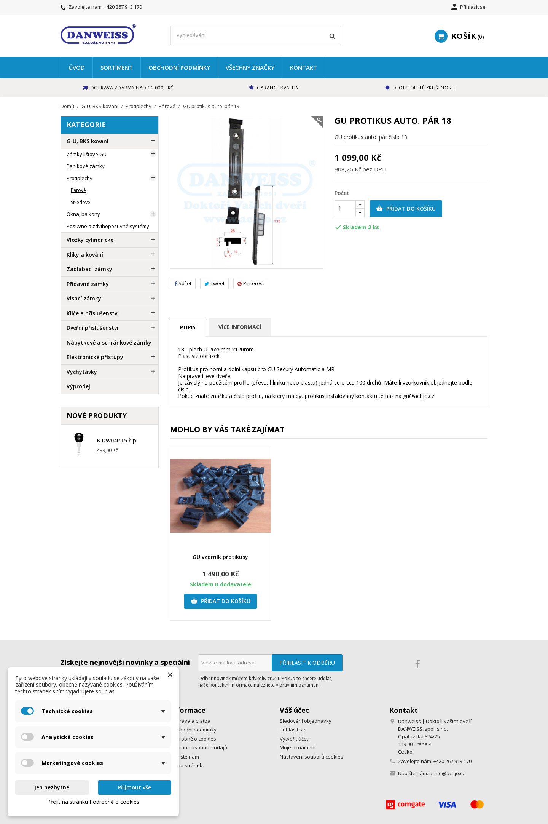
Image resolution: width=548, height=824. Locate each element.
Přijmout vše (134, 787)
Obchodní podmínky (179, 67)
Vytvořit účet (294, 738)
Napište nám (184, 756)
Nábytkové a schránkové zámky (109, 342)
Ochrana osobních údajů (198, 747)
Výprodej (78, 386)
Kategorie (86, 124)
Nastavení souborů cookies (311, 756)
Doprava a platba (190, 720)
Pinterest (250, 283)
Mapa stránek (186, 765)
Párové (78, 190)
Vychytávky (82, 371)
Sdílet (182, 283)
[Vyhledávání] (255, 35)
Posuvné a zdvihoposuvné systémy (108, 226)
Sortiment (116, 67)
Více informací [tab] (239, 327)
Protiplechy (79, 178)
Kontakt (303, 67)
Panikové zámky (86, 166)
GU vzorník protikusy (220, 557)
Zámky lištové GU (87, 154)
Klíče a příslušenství (93, 313)
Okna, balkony (83, 214)
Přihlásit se (292, 729)
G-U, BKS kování (87, 141)
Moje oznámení (297, 747)
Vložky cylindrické (90, 239)
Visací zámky (84, 298)
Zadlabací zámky (89, 269)
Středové (80, 202)
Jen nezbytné (51, 787)
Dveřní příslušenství (92, 327)
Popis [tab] (188, 327)
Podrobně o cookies (193, 738)
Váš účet (294, 710)
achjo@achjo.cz (447, 773)
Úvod (76, 67)
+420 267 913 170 (123, 6)
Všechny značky (250, 67)
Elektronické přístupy (95, 357)
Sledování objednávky (305, 720)
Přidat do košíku (406, 208)
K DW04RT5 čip (116, 440)
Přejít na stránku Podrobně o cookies (93, 801)
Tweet (214, 283)
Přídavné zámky (88, 283)
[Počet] (345, 208)
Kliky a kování (85, 254)
